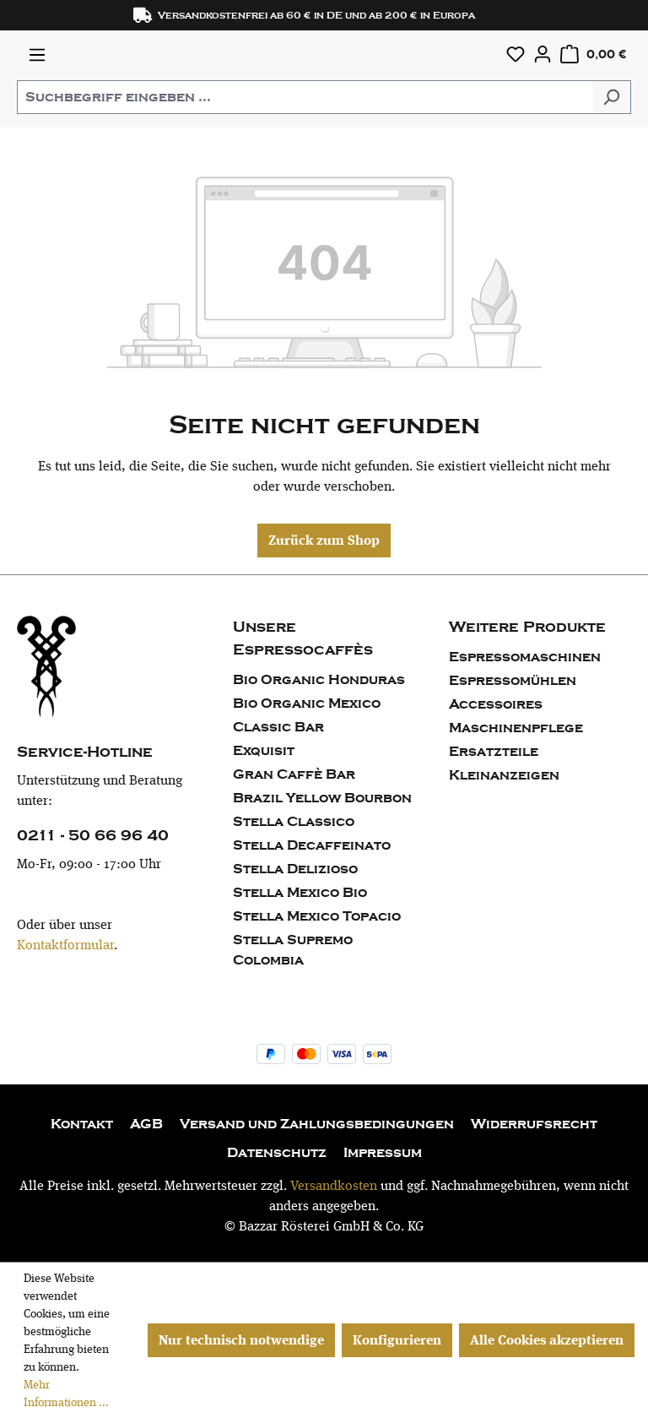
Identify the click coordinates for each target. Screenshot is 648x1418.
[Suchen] (611, 97)
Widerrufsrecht (534, 1124)
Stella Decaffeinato (312, 845)
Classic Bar (278, 727)
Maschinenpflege (516, 728)
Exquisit (263, 750)
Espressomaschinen (525, 657)
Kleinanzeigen (504, 775)
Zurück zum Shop (324, 540)
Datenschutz (277, 1152)
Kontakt (82, 1124)
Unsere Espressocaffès (303, 638)
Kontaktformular (65, 945)
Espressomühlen (512, 680)
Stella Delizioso (295, 869)
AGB (146, 1124)
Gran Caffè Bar (294, 774)
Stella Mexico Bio (300, 892)
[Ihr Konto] (542, 54)
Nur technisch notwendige (241, 1340)
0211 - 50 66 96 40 (93, 836)
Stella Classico (293, 821)
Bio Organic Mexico (307, 703)
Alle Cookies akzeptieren (547, 1340)
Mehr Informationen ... (66, 1393)
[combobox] (304, 97)
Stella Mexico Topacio (317, 916)
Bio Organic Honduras (319, 679)
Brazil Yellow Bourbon (322, 798)
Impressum (382, 1152)
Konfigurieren (397, 1340)
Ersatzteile (493, 751)
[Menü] (37, 55)
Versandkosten (333, 1185)
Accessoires (496, 704)
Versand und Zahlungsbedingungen (317, 1124)
